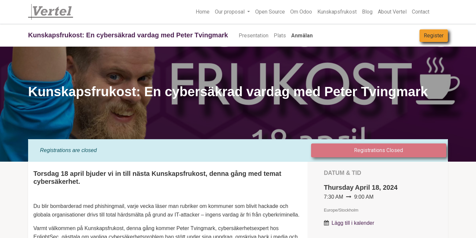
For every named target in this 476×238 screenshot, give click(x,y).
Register (434, 35)
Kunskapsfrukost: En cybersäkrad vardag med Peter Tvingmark (128, 35)
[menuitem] (253, 36)
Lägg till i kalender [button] (353, 223)
